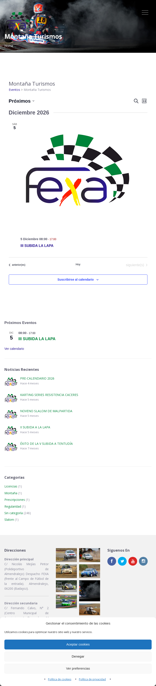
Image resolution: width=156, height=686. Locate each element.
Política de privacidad (92, 679)
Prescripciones (14, 500)
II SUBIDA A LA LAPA (35, 427)
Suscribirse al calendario (75, 279)
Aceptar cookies (78, 644)
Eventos (14, 90)
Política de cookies (59, 679)
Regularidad (12, 506)
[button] (66, 555)
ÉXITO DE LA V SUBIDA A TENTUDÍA (46, 444)
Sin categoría (13, 513)
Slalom (9, 519)
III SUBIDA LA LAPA (37, 246)
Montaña (10, 493)
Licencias (10, 486)
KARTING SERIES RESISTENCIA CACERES (49, 395)
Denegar (78, 656)
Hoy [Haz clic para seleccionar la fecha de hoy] (78, 264)
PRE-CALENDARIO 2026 (37, 378)
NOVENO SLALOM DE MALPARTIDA (46, 411)
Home (8, 46)
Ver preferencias (78, 668)
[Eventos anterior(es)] (17, 265)
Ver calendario (14, 348)
